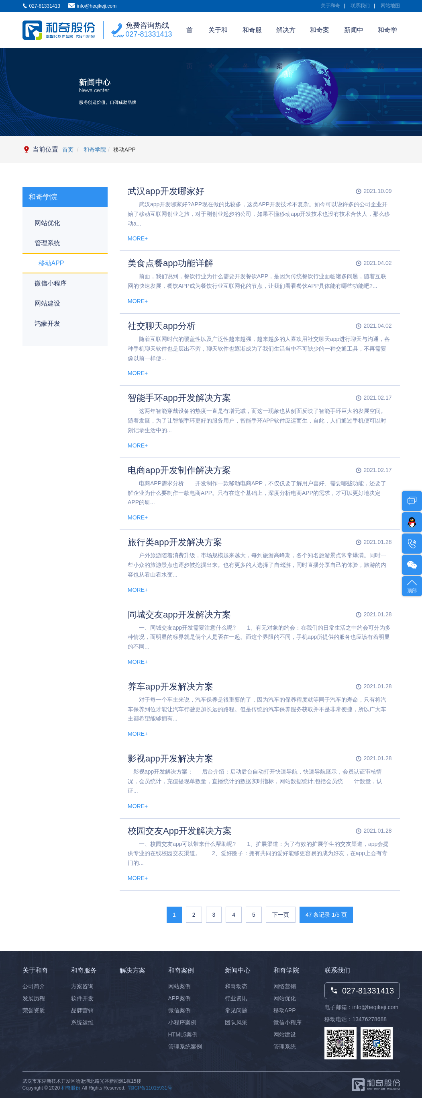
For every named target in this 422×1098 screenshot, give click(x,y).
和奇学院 (387, 37)
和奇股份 (70, 1088)
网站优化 (47, 223)
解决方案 (286, 37)
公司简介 (33, 986)
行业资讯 (236, 998)
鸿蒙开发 (47, 323)
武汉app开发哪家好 (166, 191)
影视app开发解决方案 (170, 758)
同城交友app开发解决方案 (179, 615)
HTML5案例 (183, 1034)
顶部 (412, 585)
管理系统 (47, 243)
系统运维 (82, 1022)
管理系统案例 (185, 1046)
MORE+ (138, 238)
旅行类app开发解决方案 (175, 542)
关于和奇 (330, 5)
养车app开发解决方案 (170, 686)
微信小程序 (51, 283)
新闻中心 (353, 37)
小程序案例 (182, 1022)
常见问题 (236, 1010)
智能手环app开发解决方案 (179, 398)
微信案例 (179, 1010)
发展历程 (33, 998)
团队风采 (236, 1022)
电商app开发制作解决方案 (179, 470)
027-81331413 (149, 34)
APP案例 (179, 998)
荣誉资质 (33, 1010)
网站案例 (179, 986)
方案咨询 (82, 986)
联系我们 (360, 5)
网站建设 (47, 303)
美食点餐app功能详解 (170, 263)
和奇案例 (319, 37)
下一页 (280, 914)
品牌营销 (82, 1010)
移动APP (51, 263)
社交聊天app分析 (162, 326)
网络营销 (284, 986)
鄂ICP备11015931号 (150, 1088)
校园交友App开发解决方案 (180, 831)
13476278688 (370, 1019)
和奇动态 (236, 986)
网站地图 (390, 5)
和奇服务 (252, 37)
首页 (189, 37)
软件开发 (82, 998)
